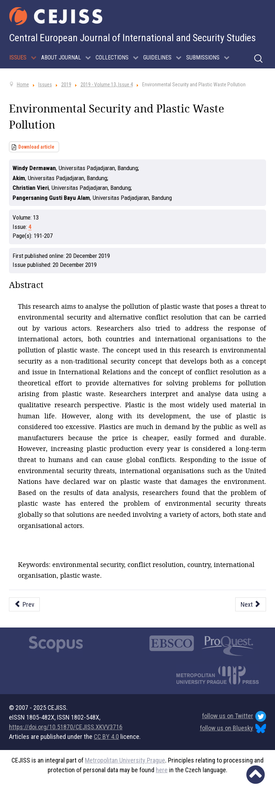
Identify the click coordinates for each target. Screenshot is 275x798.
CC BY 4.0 (106, 736)
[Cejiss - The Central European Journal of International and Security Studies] (56, 16)
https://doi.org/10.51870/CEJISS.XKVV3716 (65, 727)
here (162, 770)
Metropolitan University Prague (125, 760)
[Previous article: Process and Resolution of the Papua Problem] (24, 604)
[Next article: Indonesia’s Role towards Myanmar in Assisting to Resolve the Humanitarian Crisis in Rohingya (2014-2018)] (250, 604)
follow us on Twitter (234, 716)
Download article (36, 147)
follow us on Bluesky (233, 729)
